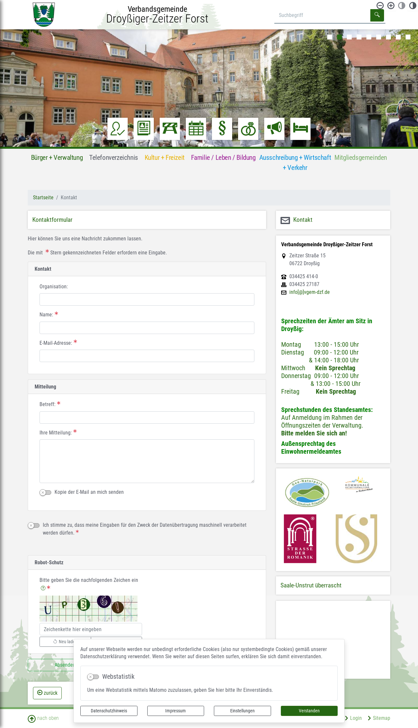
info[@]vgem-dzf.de (309, 292)
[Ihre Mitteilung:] (147, 461)
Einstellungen (242, 710)
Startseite (43, 197)
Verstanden (309, 710)
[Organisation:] (147, 299)
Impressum (175, 710)
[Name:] (147, 328)
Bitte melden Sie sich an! (314, 433)
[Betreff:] (147, 417)
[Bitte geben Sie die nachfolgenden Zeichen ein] (91, 629)
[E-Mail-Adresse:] (147, 356)
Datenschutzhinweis (109, 710)
